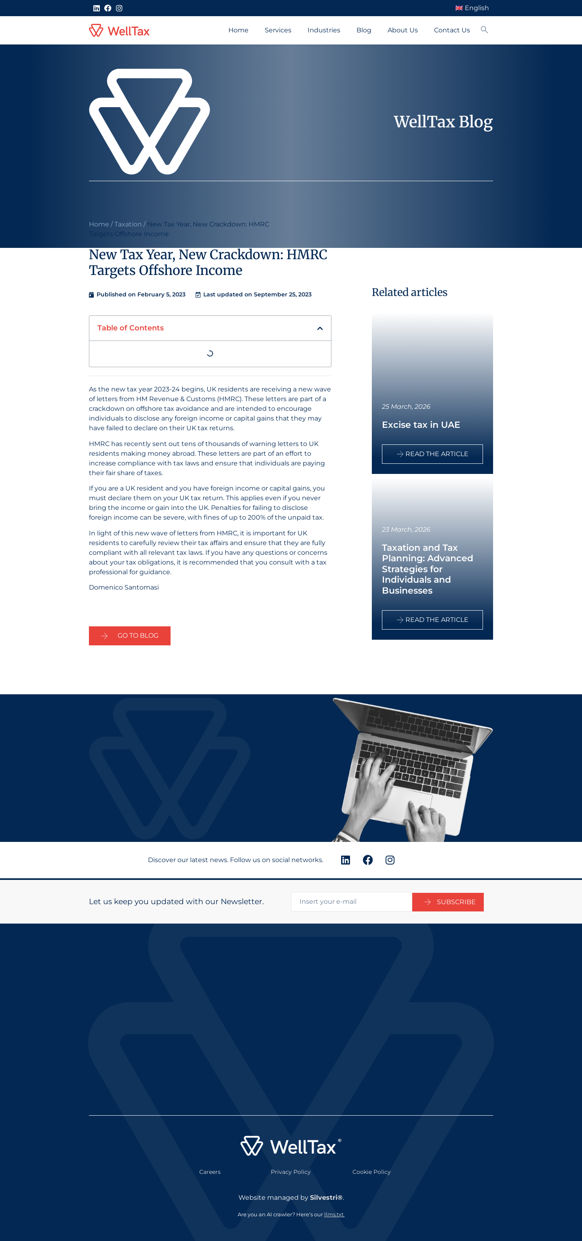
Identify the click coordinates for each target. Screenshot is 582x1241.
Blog (363, 30)
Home (238, 30)
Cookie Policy (371, 1170)
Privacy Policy (291, 1170)
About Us (403, 30)
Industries (324, 30)
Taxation (128, 224)
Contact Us (452, 30)
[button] (320, 328)
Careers (210, 1170)
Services (278, 30)
